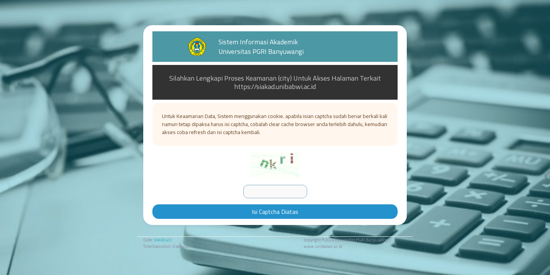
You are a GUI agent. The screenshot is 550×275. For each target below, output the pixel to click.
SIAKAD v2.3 (162, 240)
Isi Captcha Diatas (275, 211)
